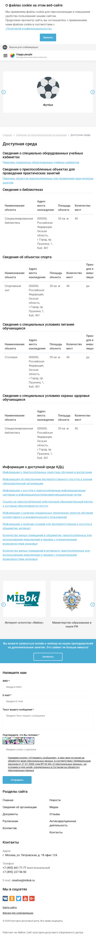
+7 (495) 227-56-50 (14, 872)
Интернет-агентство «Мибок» (24, 622)
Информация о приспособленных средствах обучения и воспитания (47, 472)
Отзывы (54, 814)
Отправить (17, 780)
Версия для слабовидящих (23, 47)
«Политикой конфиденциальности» (28, 28)
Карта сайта (10, 907)
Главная (8, 800)
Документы (10, 814)
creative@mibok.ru (23, 880)
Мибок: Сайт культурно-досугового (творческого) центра (50, 932)
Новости (55, 800)
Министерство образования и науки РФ (71, 624)
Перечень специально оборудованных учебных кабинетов (41, 162)
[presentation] (3, 92)
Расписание (10, 821)
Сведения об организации (20, 807)
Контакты (55, 832)
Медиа (53, 807)
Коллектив (10, 828)
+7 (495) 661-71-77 (14, 867)
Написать (48, 656)
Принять (48, 37)
